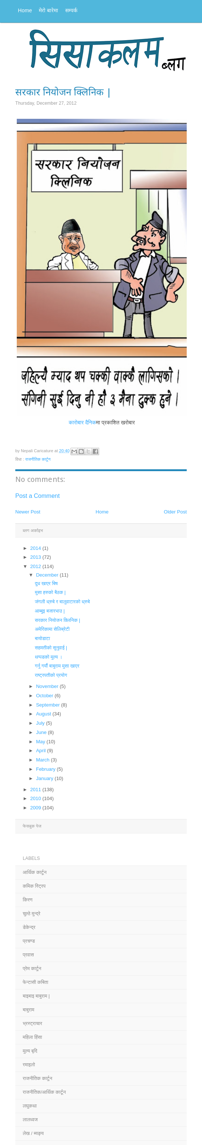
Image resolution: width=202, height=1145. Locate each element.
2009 (36, 807)
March (43, 760)
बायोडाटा (42, 638)
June (42, 732)
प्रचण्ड (29, 941)
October (45, 695)
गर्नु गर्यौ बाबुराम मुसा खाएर (57, 666)
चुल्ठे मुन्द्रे (31, 913)
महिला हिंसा (32, 1037)
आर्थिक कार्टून (35, 872)
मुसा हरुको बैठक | (50, 592)
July (41, 723)
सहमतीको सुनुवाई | (51, 647)
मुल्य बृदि (30, 1051)
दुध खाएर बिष (46, 583)
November (48, 686)
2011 (36, 789)
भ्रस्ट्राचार (32, 1023)
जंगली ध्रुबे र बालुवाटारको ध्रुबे (62, 601)
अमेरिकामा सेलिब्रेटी (52, 629)
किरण (27, 900)
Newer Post (27, 512)
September (48, 705)
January (45, 778)
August (44, 714)
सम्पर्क (71, 10)
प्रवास (28, 955)
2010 (36, 798)
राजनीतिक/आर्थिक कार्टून (44, 1092)
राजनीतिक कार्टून (38, 459)
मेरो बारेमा (49, 10)
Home (25, 10)
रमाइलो (29, 1064)
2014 (36, 548)
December (48, 575)
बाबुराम (28, 1009)
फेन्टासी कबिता (35, 982)
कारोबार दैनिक (82, 422)
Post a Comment (37, 496)
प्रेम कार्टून (32, 968)
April (41, 750)
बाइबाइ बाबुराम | (36, 996)
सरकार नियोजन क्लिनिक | (57, 620)
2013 (36, 557)
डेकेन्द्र (29, 927)
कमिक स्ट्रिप (34, 886)
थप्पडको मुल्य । (48, 657)
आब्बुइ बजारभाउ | (49, 611)
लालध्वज (30, 1119)
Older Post (175, 512)
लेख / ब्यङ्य (33, 1133)
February (46, 769)
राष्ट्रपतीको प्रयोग (51, 675)
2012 (36, 566)
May (41, 741)
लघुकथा (30, 1106)
